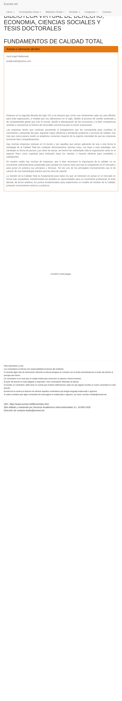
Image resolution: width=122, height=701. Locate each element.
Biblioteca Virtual (55, 12)
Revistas (74, 12)
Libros (10, 12)
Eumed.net (11, 4)
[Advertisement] (61, 91)
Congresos (91, 12)
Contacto (106, 12)
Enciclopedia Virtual (30, 12)
